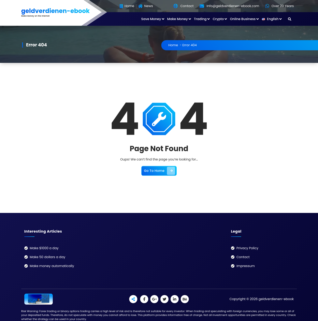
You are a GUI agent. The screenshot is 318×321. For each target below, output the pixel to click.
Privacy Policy (247, 248)
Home (126, 6)
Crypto (218, 19)
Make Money (177, 19)
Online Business (243, 19)
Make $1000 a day (44, 248)
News (145, 6)
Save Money (151, 19)
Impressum (245, 266)
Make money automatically (52, 266)
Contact (243, 257)
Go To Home (159, 178)
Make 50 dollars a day (47, 257)
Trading (200, 19)
